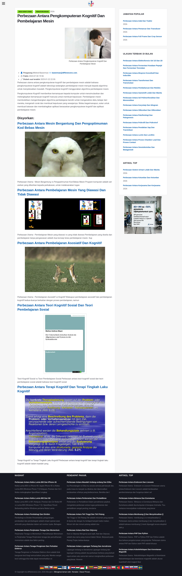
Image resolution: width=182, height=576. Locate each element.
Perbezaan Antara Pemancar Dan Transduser (141, 29)
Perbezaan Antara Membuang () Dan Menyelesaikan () (141, 514)
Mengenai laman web (62, 572)
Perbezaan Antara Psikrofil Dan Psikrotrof (140, 123)
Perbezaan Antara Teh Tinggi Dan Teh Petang (85, 514)
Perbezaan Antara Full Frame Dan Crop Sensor (142, 36)
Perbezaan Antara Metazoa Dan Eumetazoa (137, 498)
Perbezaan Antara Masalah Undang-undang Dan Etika (89, 482)
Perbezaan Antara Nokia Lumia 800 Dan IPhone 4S (36, 482)
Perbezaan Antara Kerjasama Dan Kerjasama (141, 185)
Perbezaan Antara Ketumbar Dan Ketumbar (141, 178)
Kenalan (75, 572)
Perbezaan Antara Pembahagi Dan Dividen (32, 514)
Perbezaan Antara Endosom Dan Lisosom (136, 482)
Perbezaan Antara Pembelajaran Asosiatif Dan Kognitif (59, 243)
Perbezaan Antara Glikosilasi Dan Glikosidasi (142, 110)
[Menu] (3, 3)
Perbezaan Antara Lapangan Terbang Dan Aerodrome (89, 546)
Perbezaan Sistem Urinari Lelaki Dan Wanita (141, 170)
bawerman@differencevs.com (64, 73)
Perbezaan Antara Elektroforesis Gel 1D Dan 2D (142, 61)
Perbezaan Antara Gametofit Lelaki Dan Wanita (142, 93)
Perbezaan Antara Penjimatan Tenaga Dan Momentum (37, 530)
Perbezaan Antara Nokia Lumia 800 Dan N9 (32, 498)
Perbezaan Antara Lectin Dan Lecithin (138, 135)
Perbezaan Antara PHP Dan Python (133, 533)
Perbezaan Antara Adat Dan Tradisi (137, 21)
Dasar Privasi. (85, 572)
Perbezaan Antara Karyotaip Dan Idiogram (140, 105)
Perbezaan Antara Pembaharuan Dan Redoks (141, 88)
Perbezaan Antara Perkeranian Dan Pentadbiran (87, 498)
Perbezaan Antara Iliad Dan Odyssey (82, 530)
